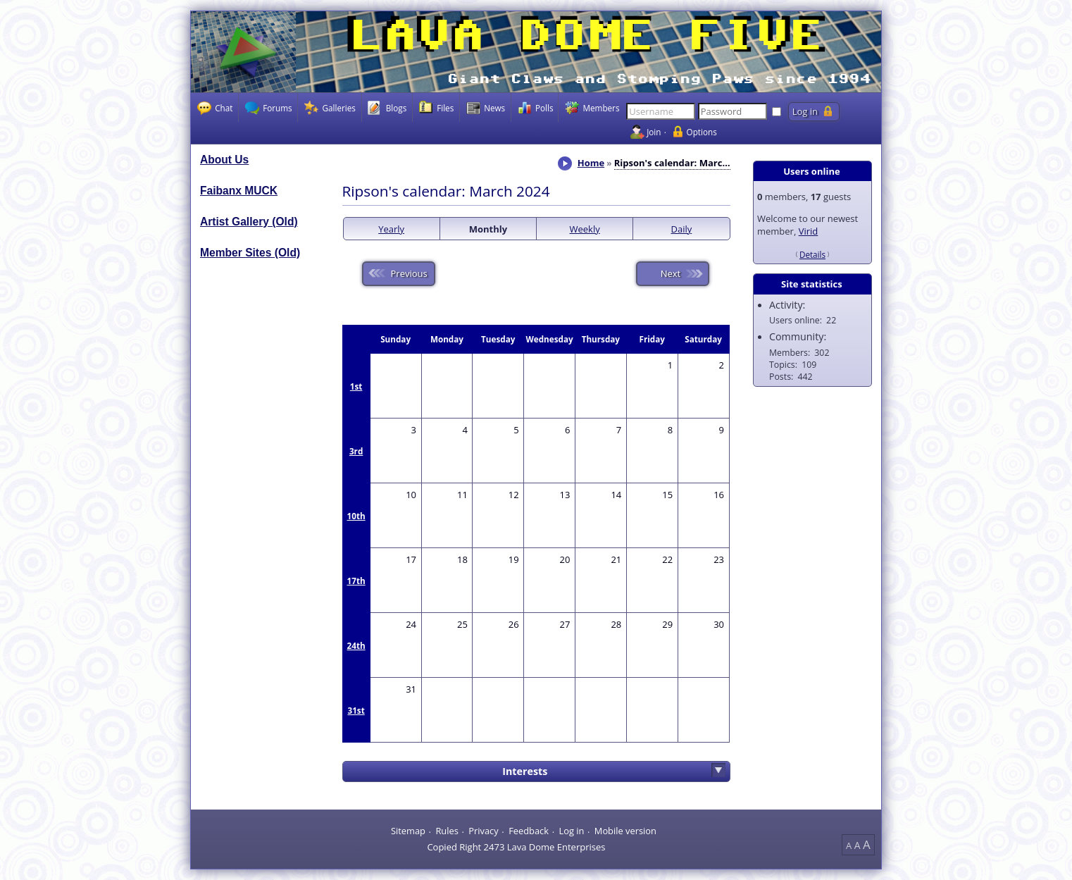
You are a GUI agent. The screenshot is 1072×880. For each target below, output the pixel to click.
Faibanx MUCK (239, 191)
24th (356, 645)
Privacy (483, 830)
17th (356, 580)
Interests (524, 771)
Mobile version (625, 830)
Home (591, 162)
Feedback (529, 830)
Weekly (585, 229)
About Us (224, 160)
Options (702, 131)
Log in (571, 830)
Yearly (391, 229)
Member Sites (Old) (250, 253)
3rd (356, 451)
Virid (808, 231)
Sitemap (408, 830)
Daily (681, 229)
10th (356, 515)
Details (812, 254)
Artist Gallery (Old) (249, 222)
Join (654, 131)
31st (355, 710)
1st (356, 386)
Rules (446, 830)
